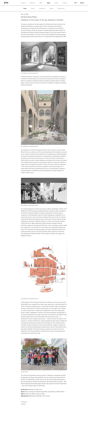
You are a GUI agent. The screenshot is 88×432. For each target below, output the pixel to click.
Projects (23, 3)
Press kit (24, 402)
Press (25, 8)
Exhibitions (42, 8)
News (48, 3)
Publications (61, 8)
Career (56, 3)
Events (33, 8)
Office (41, 3)
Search (82, 3)
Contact (65, 3)
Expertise (32, 3)
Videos (51, 8)
